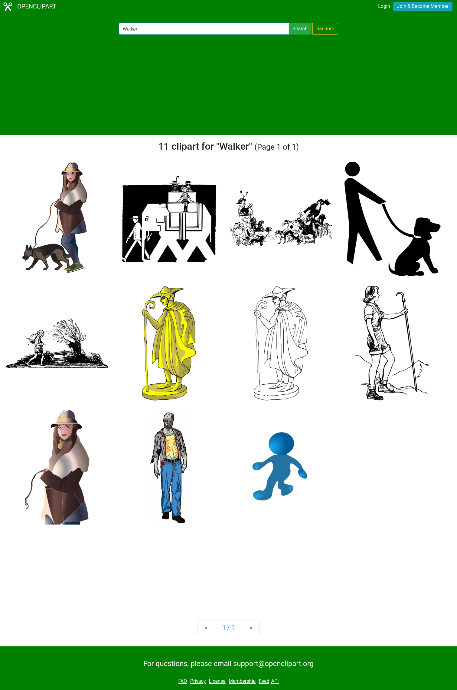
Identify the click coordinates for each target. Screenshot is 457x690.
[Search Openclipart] (204, 29)
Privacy (198, 681)
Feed (264, 681)
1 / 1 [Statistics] (228, 627)
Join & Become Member (423, 6)
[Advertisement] (228, 84)
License (217, 681)
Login (384, 6)
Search (300, 29)
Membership (242, 681)
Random (325, 29)
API (275, 681)
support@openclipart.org (273, 663)
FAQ (182, 681)
